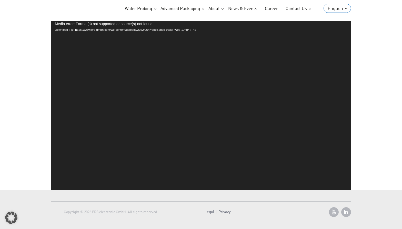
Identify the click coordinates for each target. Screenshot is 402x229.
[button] (11, 217)
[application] (201, 105)
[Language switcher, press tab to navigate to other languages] (337, 8)
